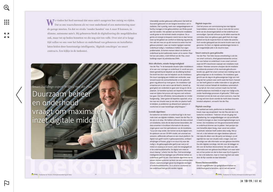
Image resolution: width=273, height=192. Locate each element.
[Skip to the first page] (242, 181)
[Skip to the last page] (260, 181)
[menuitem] (6, 14)
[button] (6, 7)
